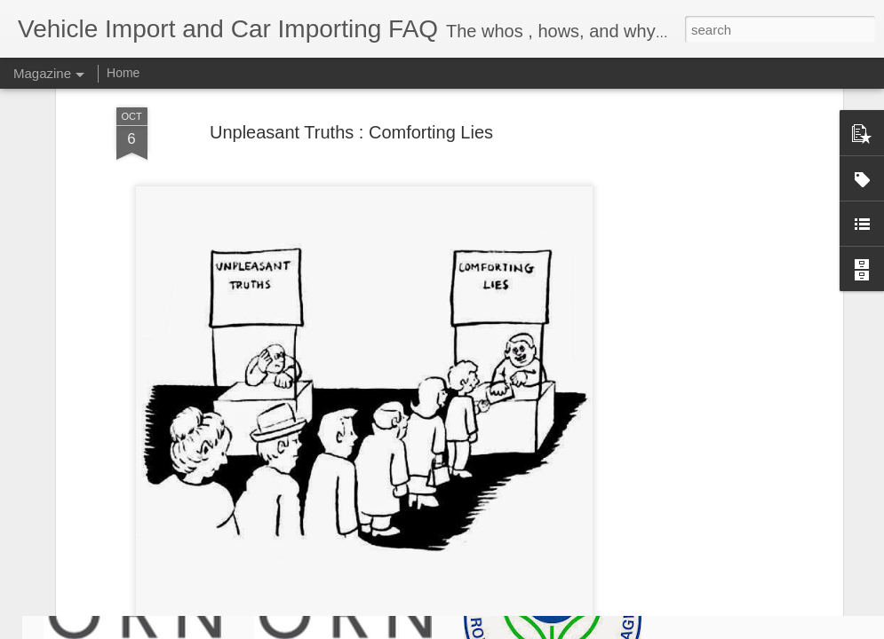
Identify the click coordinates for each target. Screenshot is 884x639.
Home (123, 73)
